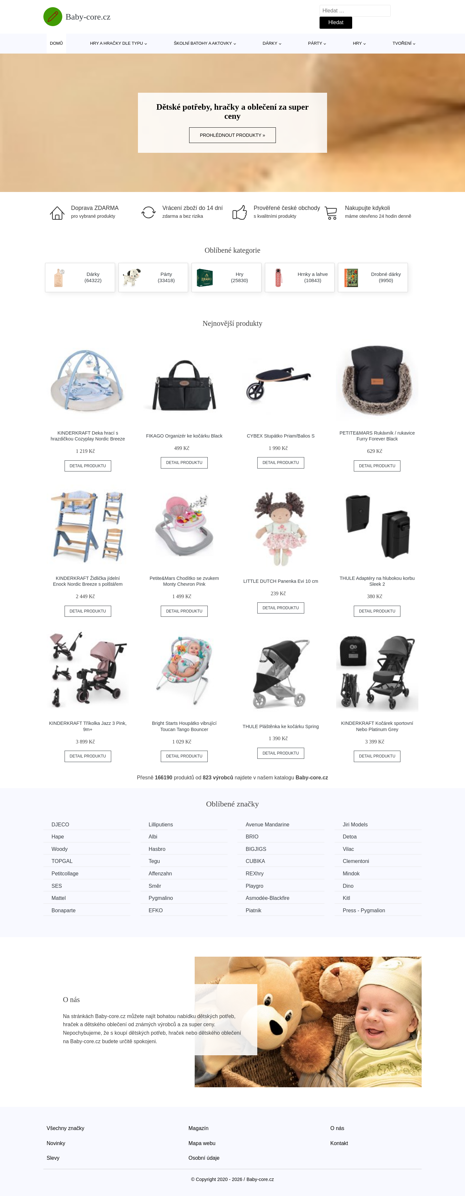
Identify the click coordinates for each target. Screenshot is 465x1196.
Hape (58, 836)
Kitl (346, 898)
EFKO (156, 910)
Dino (348, 886)
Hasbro (157, 849)
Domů (56, 43)
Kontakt (339, 1143)
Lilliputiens (161, 824)
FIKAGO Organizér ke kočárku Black (184, 436)
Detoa (350, 836)
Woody (60, 849)
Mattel (59, 898)
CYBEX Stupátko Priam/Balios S (281, 436)
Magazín (198, 1128)
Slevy (53, 1158)
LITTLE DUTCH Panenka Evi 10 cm (280, 581)
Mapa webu (202, 1143)
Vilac (348, 849)
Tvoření (402, 43)
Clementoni (356, 861)
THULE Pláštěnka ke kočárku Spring (281, 726)
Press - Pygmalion (364, 910)
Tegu (154, 861)
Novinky (56, 1143)
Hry (357, 43)
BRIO (252, 836)
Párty (315, 43)
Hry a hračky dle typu (116, 43)
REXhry (254, 873)
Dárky (270, 43)
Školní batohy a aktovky (203, 43)
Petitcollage (65, 873)
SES (57, 886)
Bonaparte (64, 910)
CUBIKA (255, 861)
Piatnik (253, 910)
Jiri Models (355, 824)
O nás (337, 1128)
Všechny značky (65, 1128)
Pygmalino (161, 898)
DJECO (60, 824)
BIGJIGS (256, 849)
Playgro (254, 886)
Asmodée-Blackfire (267, 898)
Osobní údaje (203, 1158)
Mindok (351, 873)
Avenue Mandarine (267, 824)
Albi (153, 836)
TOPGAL (62, 861)
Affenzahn (160, 873)
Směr (155, 886)
